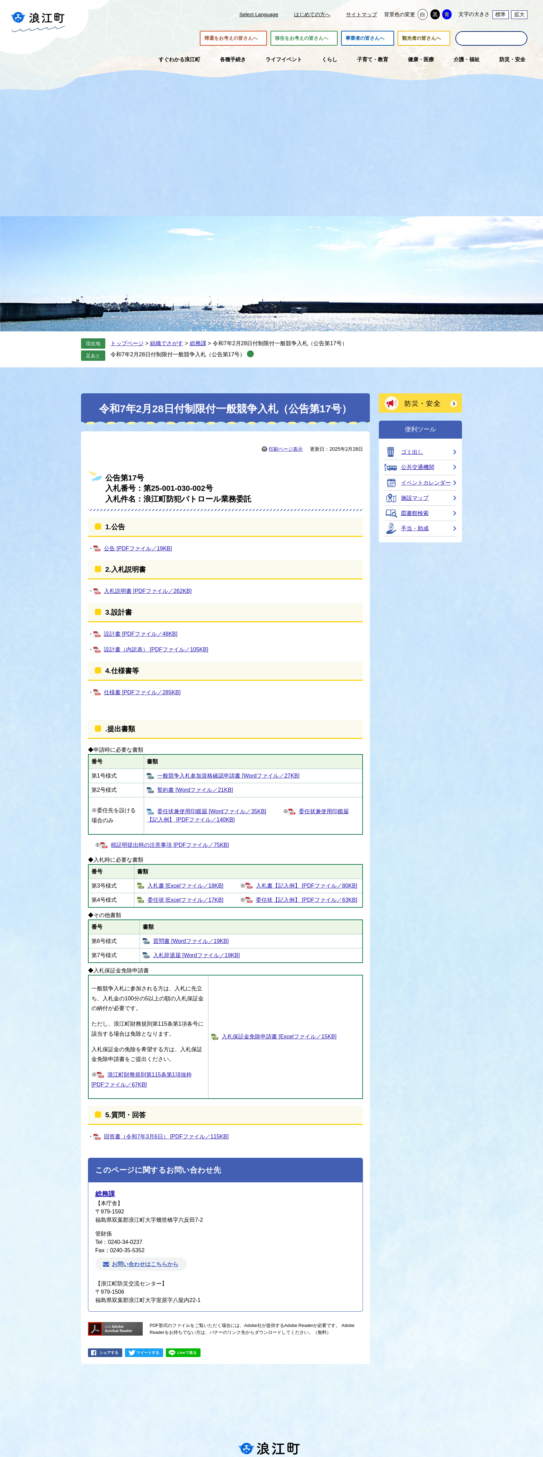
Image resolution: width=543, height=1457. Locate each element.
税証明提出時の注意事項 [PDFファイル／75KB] (170, 845)
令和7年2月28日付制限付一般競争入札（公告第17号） (177, 354)
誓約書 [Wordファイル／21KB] (195, 790)
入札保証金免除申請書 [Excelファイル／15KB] (279, 1036)
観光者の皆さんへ (421, 38)
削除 (250, 353)
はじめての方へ (312, 14)
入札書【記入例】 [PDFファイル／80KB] (306, 886)
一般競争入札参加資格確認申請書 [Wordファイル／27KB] (228, 776)
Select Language (258, 14)
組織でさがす (166, 343)
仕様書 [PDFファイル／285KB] (142, 692)
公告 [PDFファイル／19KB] (138, 548)
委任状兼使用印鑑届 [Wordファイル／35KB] (211, 811)
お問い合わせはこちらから (145, 1264)
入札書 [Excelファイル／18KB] (186, 886)
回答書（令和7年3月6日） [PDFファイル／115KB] (166, 1136)
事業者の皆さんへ (365, 38)
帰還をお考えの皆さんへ (231, 38)
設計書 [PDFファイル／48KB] (140, 634)
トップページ (127, 343)
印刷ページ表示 (286, 449)
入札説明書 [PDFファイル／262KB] (148, 591)
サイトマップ (361, 14)
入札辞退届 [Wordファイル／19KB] (196, 955)
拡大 (519, 14)
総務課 (198, 343)
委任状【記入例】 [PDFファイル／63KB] (306, 900)
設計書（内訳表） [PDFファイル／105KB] (156, 649)
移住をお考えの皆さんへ (301, 38)
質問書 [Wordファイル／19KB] (191, 941)
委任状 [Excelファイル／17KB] (186, 900)
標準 (500, 14)
